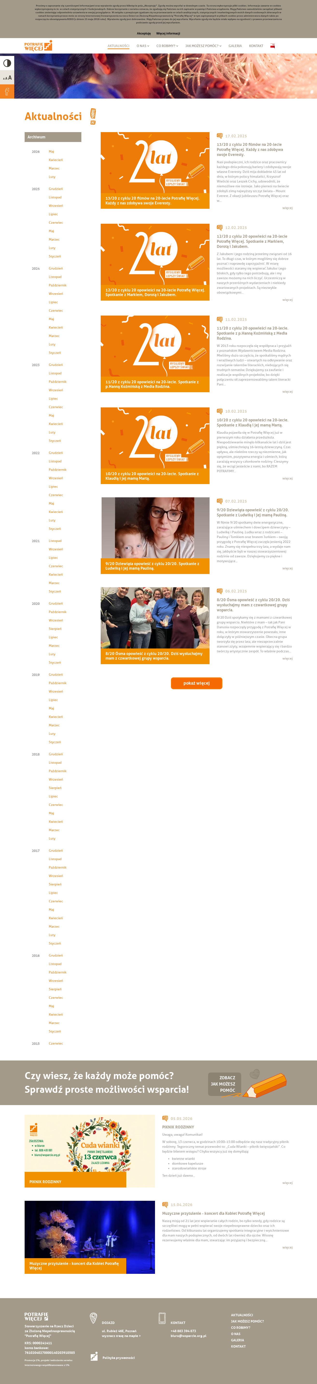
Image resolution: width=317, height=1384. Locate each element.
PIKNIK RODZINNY (45, 1182)
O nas (141, 46)
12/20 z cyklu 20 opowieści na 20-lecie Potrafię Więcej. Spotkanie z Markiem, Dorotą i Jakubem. (155, 292)
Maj (51, 151)
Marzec (54, 168)
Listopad (55, 197)
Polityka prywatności (114, 1358)
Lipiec (53, 214)
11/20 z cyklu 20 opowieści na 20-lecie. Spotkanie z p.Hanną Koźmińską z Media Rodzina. (152, 384)
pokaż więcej (196, 683)
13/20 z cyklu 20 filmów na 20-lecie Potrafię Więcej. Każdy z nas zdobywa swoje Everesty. (153, 200)
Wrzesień (56, 206)
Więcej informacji (168, 33)
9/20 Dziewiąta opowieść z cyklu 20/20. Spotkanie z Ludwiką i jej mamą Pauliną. (152, 566)
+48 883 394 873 (183, 1331)
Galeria (235, 46)
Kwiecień (56, 160)
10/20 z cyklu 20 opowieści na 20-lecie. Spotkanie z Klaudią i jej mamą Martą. (152, 476)
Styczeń (55, 256)
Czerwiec (56, 223)
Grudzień (56, 189)
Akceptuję (144, 33)
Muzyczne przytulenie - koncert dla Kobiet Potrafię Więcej (74, 1265)
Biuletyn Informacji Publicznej (272, 46)
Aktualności (118, 46)
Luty (52, 177)
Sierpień (55, 629)
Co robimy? (165, 46)
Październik (57, 285)
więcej (287, 208)
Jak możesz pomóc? (201, 46)
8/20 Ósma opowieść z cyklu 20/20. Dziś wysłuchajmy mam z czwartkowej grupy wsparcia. (154, 656)
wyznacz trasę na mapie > (121, 1336)
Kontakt (256, 46)
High (7, 63)
